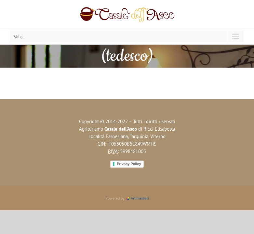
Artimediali (137, 198)
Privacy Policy (129, 164)
